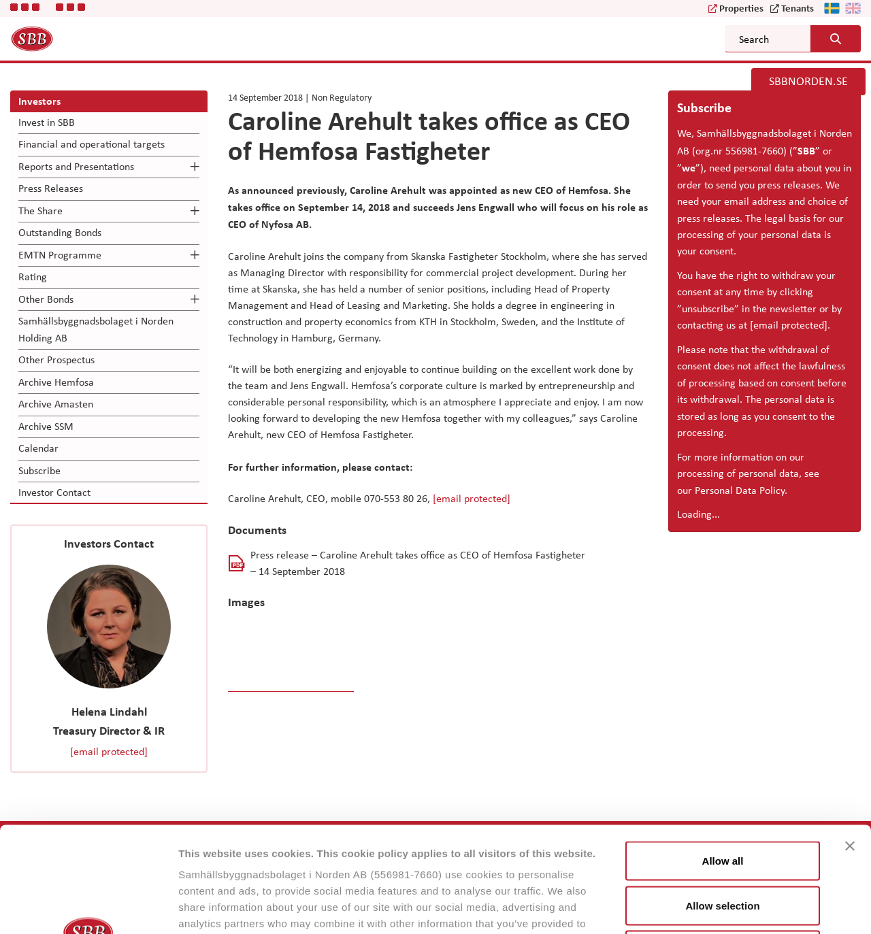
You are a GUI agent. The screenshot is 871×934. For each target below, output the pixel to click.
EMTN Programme (59, 255)
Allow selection (722, 800)
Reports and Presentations (76, 166)
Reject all (722, 844)
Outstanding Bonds (59, 232)
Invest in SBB (46, 122)
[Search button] (835, 38)
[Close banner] (850, 741)
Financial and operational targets (91, 144)
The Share (40, 210)
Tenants (797, 8)
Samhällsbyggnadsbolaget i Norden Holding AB (96, 329)
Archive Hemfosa (56, 382)
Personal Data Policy (740, 490)
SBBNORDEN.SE (808, 81)
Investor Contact (54, 492)
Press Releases (50, 188)
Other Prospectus (56, 359)
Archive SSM (45, 426)
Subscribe (39, 470)
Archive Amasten (55, 404)
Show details (714, 907)
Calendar (38, 448)
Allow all (723, 755)
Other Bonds (45, 299)
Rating (32, 276)
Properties (741, 8)
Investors (39, 100)
